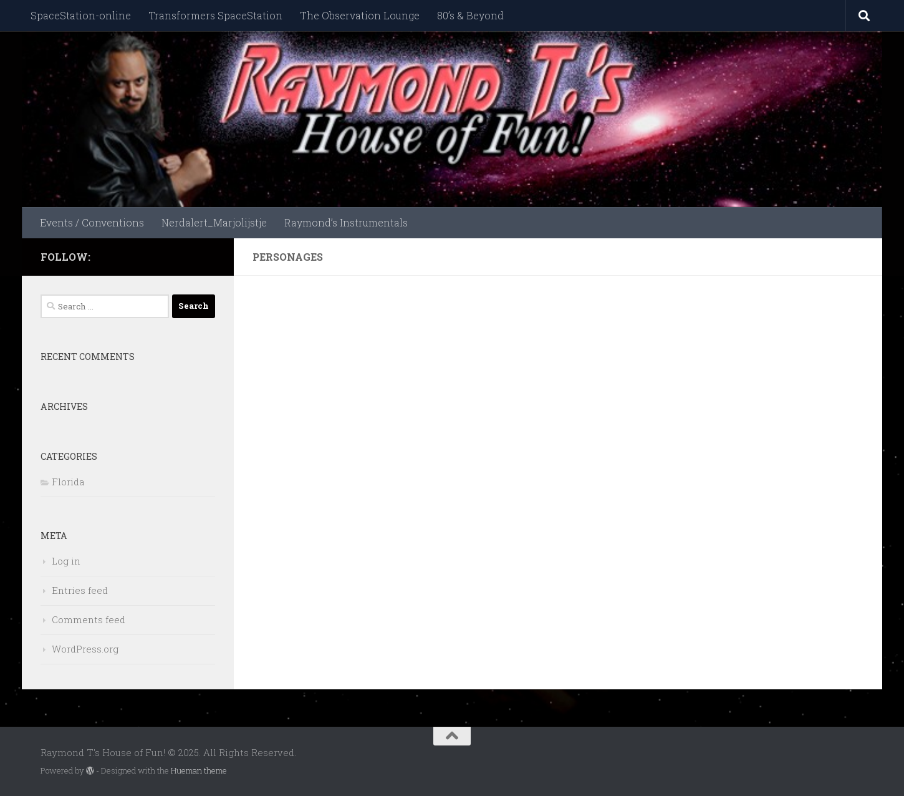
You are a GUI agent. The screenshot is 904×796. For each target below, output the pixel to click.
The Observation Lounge (360, 15)
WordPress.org (85, 649)
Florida (68, 481)
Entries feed (80, 590)
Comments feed (88, 619)
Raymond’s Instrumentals (346, 222)
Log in (66, 561)
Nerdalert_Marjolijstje (214, 222)
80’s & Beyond (470, 15)
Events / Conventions (92, 222)
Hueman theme (199, 770)
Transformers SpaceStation (215, 15)
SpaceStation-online (81, 15)
